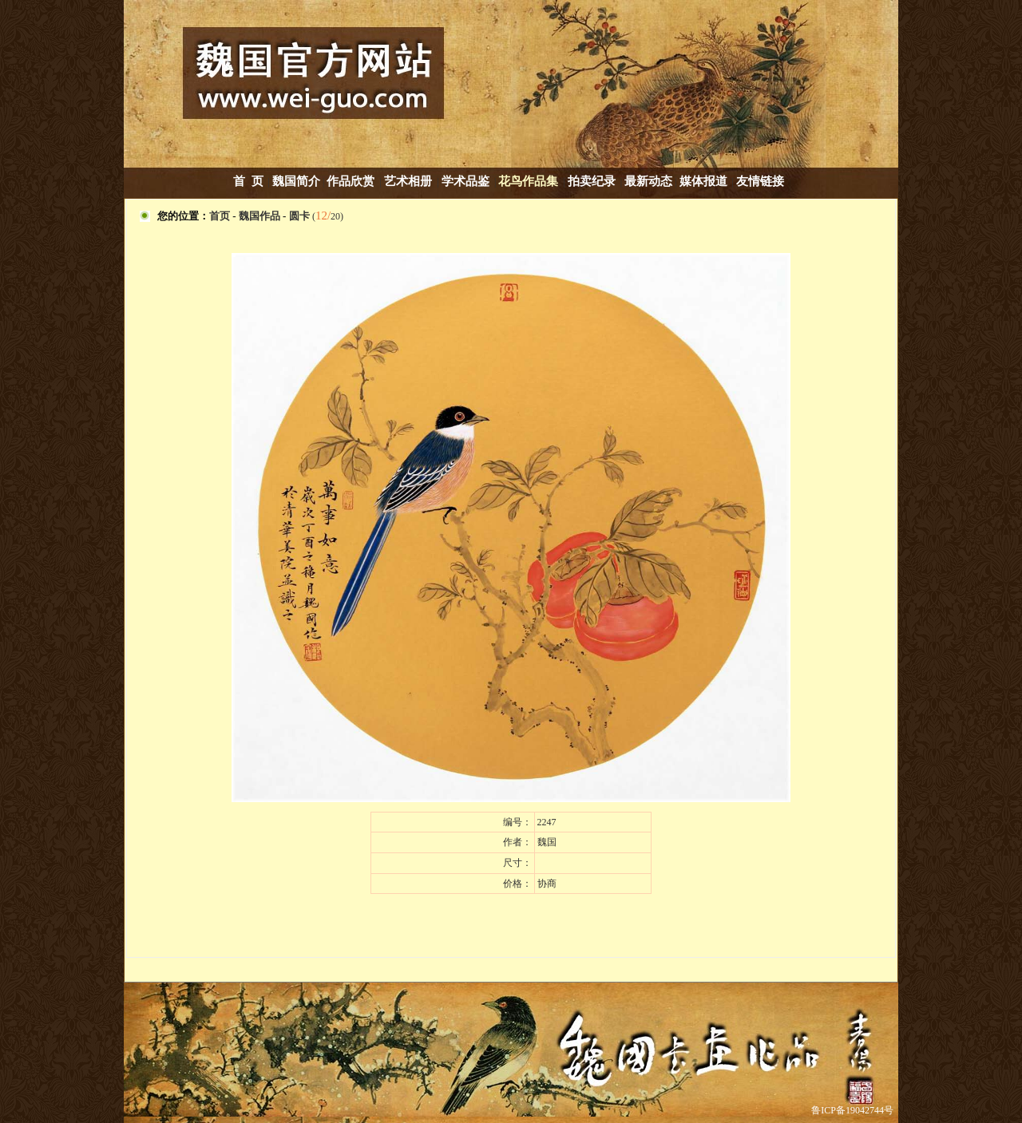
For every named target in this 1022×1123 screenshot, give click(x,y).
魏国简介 (296, 181)
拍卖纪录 (592, 181)
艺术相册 (409, 181)
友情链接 (760, 181)
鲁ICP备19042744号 (852, 1110)
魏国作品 (259, 216)
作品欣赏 (350, 181)
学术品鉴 (465, 181)
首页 (219, 216)
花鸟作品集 (528, 181)
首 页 (248, 181)
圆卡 (299, 216)
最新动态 (648, 181)
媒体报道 (703, 181)
